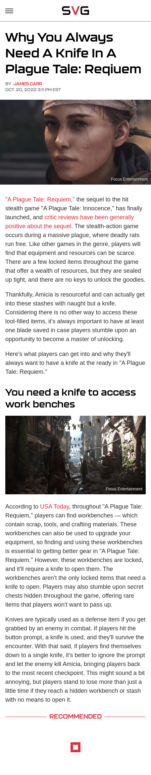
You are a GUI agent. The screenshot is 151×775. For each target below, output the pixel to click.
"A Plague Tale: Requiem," (40, 199)
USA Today (54, 506)
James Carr (27, 83)
